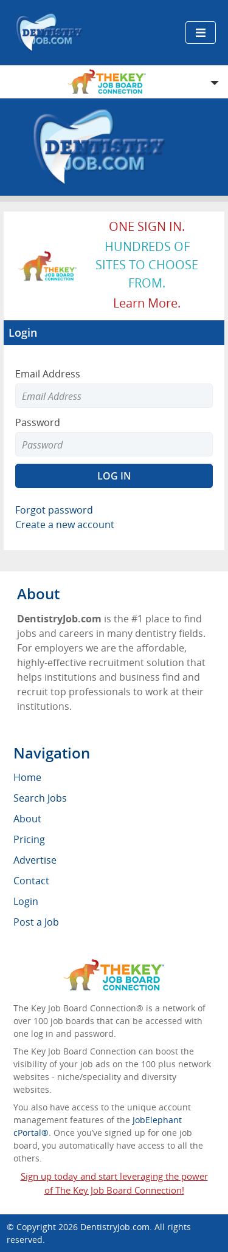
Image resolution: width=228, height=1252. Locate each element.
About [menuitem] (27, 818)
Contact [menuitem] (31, 880)
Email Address (47, 373)
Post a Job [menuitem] (36, 922)
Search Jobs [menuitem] (40, 798)
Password (37, 422)
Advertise (35, 860)
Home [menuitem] (27, 777)
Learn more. (147, 303)
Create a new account (64, 524)
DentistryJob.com (115, 1227)
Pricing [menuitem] (29, 839)
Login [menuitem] (25, 901)
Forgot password (54, 510)
